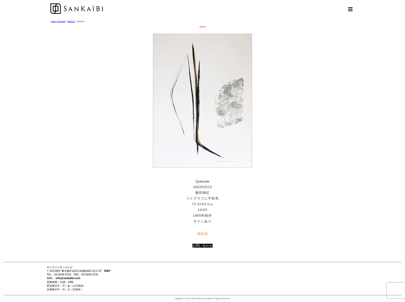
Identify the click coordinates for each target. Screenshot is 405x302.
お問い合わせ (202, 246)
